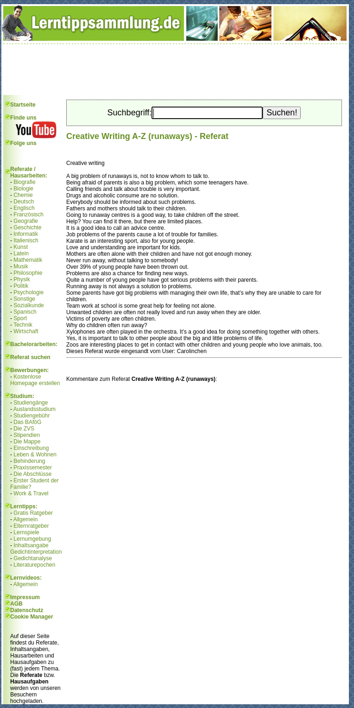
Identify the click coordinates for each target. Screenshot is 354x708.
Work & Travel (30, 493)
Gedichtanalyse (32, 558)
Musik (20, 266)
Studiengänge (30, 402)
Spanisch (24, 312)
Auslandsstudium (34, 409)
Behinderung (29, 461)
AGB (16, 604)
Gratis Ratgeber (33, 513)
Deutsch (23, 201)
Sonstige (24, 299)
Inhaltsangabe (30, 545)
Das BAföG (27, 422)
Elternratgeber (31, 526)
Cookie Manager (31, 616)
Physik (21, 279)
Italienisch (25, 240)
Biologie (23, 188)
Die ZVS (23, 428)
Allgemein (25, 519)
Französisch (28, 214)
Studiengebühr (31, 415)
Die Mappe (26, 441)
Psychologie (28, 292)
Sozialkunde (28, 305)
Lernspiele (26, 532)
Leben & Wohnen (35, 454)
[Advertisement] (175, 69)
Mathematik (27, 260)
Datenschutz (26, 610)
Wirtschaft (25, 331)
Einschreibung (31, 448)
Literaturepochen (34, 565)
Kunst (20, 247)
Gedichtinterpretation (36, 552)
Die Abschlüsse (32, 474)
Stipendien (26, 435)
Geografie (25, 221)
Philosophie (27, 273)
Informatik (25, 234)
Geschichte (27, 227)
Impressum (25, 597)
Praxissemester (32, 467)
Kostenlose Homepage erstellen (35, 379)
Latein (21, 253)
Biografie (24, 182)
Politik (20, 286)
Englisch (23, 208)
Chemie (22, 195)
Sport (20, 318)
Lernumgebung (32, 539)
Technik (22, 325)
